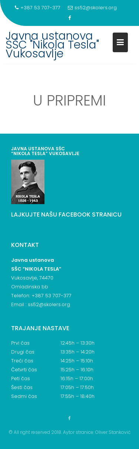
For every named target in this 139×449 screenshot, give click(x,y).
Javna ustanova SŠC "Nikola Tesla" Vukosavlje (52, 44)
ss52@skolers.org (92, 7)
